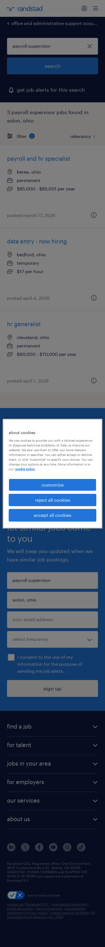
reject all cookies (52, 500)
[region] (52, 473)
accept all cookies (52, 515)
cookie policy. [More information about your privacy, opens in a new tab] (25, 469)
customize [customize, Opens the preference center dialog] (52, 484)
